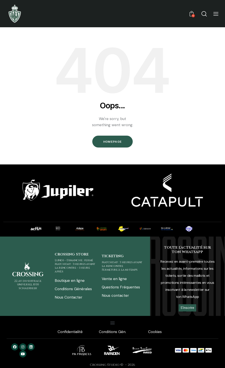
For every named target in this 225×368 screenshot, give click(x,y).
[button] (215, 14)
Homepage (112, 141)
